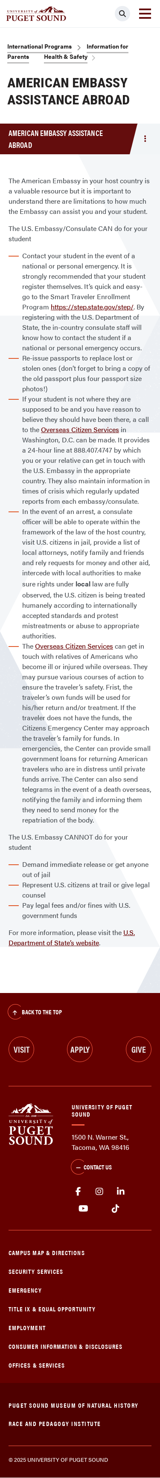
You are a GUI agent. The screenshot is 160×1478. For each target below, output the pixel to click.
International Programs (39, 46)
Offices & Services (37, 1364)
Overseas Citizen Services (80, 429)
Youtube (83, 1208)
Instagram (99, 1191)
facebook (78, 1191)
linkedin (120, 1191)
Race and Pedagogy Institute (55, 1423)
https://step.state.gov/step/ (92, 307)
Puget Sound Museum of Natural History (74, 1404)
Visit (21, 1049)
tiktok (115, 1208)
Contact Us (91, 1168)
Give (138, 1049)
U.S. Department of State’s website (72, 937)
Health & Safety (65, 56)
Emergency (25, 1289)
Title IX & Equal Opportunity (52, 1308)
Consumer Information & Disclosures (65, 1346)
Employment (27, 1327)
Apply (80, 1049)
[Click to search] (122, 13)
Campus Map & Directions (47, 1252)
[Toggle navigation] (145, 13)
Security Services (36, 1271)
